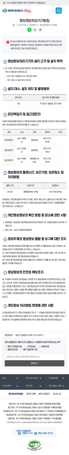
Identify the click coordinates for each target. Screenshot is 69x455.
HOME (14, 25)
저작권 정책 (31, 394)
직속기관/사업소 (30, 378)
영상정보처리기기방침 (48, 25)
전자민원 (33, 25)
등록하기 (34, 363)
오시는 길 (57, 394)
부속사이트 (5, 386)
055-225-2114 (45, 433)
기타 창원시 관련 (53, 386)
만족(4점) (31, 346)
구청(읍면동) (52, 378)
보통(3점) (45, 346)
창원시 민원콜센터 (23, 431)
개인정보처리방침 (15, 394)
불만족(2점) (13, 349)
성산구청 (22, 25)
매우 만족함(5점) (15, 346)
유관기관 (27, 386)
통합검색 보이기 (59, 10)
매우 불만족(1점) (30, 349)
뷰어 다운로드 (44, 394)
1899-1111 (27, 433)
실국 (3, 378)
